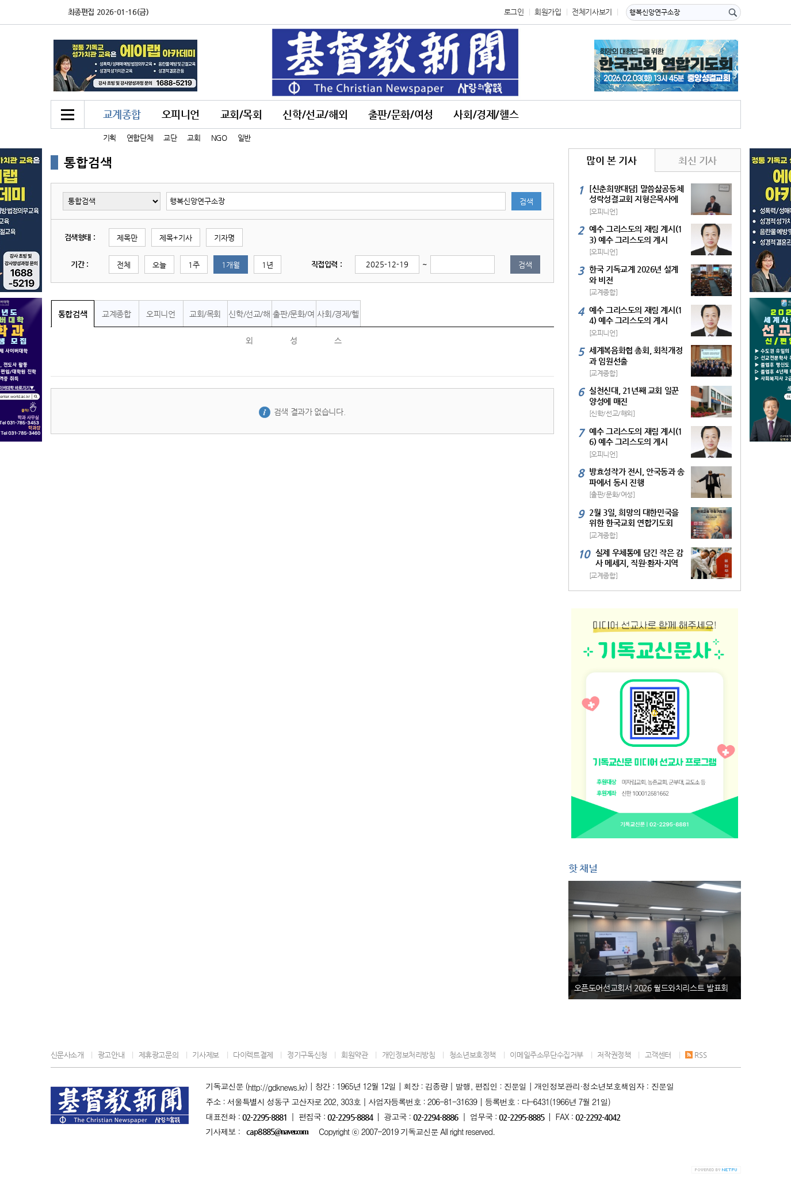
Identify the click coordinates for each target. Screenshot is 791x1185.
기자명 (224, 237)
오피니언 (181, 114)
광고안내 (111, 1055)
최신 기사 (697, 160)
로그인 (514, 11)
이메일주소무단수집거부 (546, 1055)
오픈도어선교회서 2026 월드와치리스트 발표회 (651, 987)
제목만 (127, 237)
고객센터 (658, 1055)
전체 (124, 264)
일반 (244, 137)
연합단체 (140, 137)
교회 (193, 137)
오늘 (159, 264)
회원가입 (547, 11)
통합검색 (72, 314)
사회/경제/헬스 (485, 114)
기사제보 (205, 1055)
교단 (170, 137)
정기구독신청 (307, 1055)
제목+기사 (175, 237)
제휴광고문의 (159, 1055)
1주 (194, 264)
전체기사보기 (592, 11)
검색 (526, 201)
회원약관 (354, 1055)
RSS (695, 1055)
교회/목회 (241, 114)
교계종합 (122, 114)
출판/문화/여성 (400, 114)
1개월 (230, 264)
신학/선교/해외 (314, 114)
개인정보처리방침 (408, 1055)
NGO (219, 137)
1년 (267, 264)
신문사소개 (67, 1055)
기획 (109, 137)
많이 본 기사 (611, 160)
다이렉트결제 (253, 1055)
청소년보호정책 (472, 1055)
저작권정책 (613, 1055)
